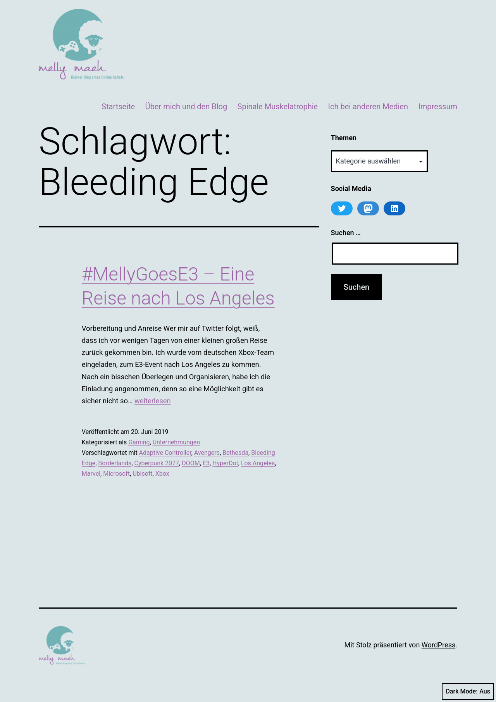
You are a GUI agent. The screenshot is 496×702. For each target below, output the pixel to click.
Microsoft (116, 473)
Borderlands (114, 463)
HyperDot (225, 463)
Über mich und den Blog (186, 106)
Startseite (118, 106)
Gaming (139, 442)
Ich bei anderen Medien (368, 106)
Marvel (91, 473)
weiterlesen (152, 401)
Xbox (162, 473)
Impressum (437, 106)
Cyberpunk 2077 (156, 463)
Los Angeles (258, 463)
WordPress (438, 645)
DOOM (191, 463)
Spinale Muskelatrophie (278, 106)
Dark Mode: (468, 691)
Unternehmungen (176, 442)
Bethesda (235, 452)
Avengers (207, 452)
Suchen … (346, 233)
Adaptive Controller (165, 452)
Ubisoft (142, 473)
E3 (206, 463)
